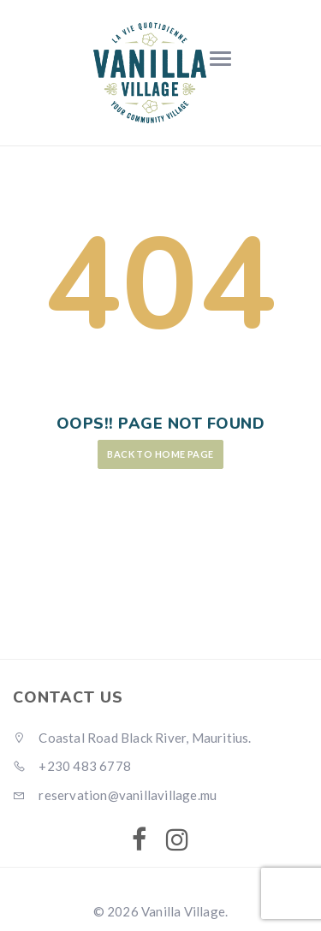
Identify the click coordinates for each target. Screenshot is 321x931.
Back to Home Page (160, 454)
